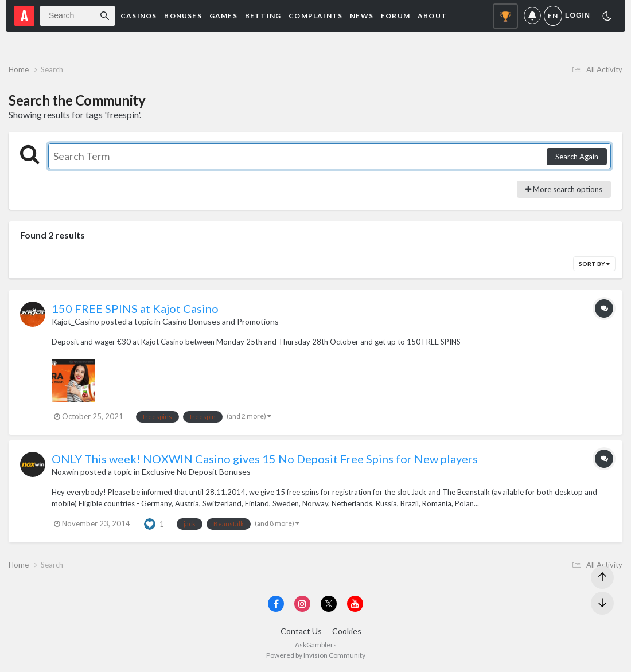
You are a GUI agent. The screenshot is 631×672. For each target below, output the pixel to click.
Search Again (576, 156)
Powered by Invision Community (315, 655)
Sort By (594, 263)
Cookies (346, 631)
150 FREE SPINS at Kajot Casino (135, 308)
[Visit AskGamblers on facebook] (276, 604)
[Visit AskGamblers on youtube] (355, 604)
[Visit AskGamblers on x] (329, 604)
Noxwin (65, 471)
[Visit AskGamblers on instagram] (302, 604)
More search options (563, 189)
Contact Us (301, 631)
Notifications (532, 16)
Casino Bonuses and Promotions (220, 321)
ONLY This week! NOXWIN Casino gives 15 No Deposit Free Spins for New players (265, 459)
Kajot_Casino (75, 321)
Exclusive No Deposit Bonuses (196, 471)
